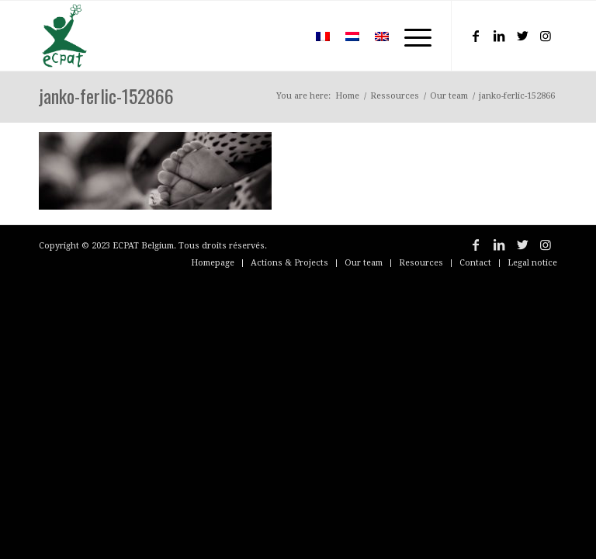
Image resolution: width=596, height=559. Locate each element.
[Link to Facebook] (475, 35)
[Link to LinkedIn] (499, 35)
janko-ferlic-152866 (106, 95)
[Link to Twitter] (522, 35)
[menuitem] (285, 36)
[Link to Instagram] (545, 35)
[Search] (285, 36)
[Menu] (410, 36)
